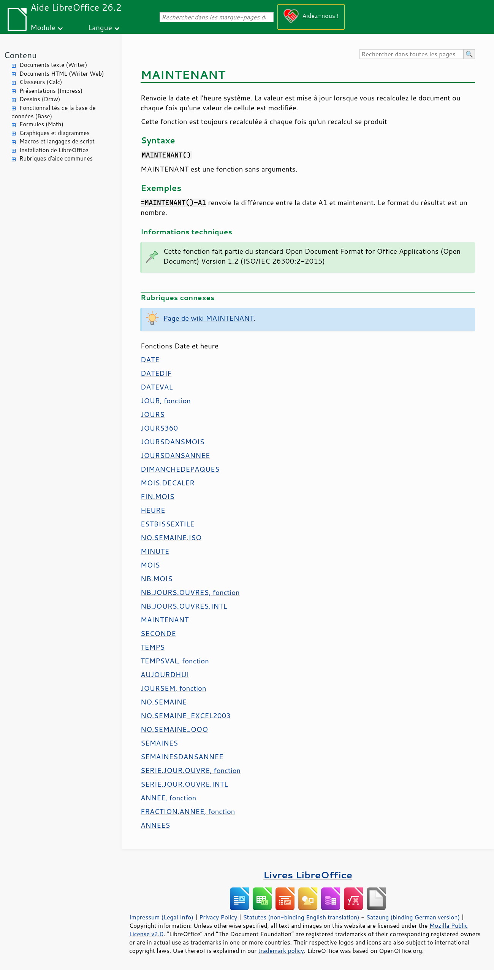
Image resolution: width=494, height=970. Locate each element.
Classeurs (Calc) (40, 82)
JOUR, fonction (166, 400)
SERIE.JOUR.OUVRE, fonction (191, 770)
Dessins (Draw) (39, 99)
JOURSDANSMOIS (172, 442)
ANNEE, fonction (168, 798)
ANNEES (155, 825)
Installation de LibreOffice (53, 150)
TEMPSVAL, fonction (175, 661)
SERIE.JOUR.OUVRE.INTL (184, 784)
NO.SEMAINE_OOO (174, 729)
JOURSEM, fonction (173, 688)
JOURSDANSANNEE (175, 455)
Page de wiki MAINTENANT (208, 318)
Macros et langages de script (57, 141)
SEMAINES (159, 743)
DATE (150, 359)
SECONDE (158, 633)
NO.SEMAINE (164, 702)
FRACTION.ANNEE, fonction (188, 811)
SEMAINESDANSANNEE (182, 757)
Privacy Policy (218, 917)
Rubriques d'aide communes (56, 158)
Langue (100, 27)
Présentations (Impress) (50, 91)
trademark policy (281, 950)
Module (42, 27)
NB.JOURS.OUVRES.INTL (184, 606)
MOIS (150, 565)
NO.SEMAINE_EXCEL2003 (186, 715)
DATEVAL (157, 387)
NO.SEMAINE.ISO (171, 537)
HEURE (153, 510)
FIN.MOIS (157, 496)
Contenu (20, 55)
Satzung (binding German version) (413, 917)
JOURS (153, 414)
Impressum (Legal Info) (161, 917)
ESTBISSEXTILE (167, 524)
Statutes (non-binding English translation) (301, 917)
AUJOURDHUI (165, 674)
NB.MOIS (157, 579)
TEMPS (153, 647)
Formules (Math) (41, 124)
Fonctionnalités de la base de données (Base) (53, 112)
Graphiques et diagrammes (54, 133)
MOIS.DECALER (168, 483)
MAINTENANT (164, 620)
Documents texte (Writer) (53, 65)
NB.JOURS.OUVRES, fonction (190, 592)
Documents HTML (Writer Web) (61, 74)
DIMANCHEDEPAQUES (180, 469)
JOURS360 (159, 428)
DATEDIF (156, 373)
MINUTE (155, 551)
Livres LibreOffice (307, 874)
